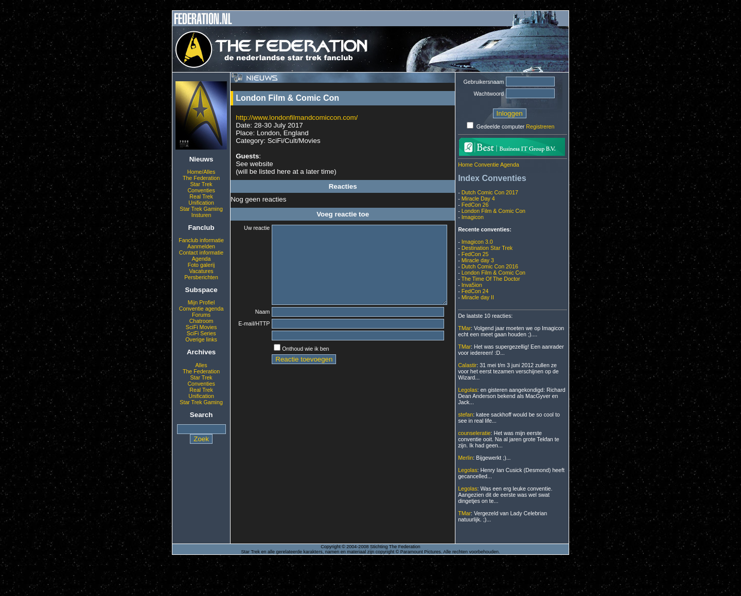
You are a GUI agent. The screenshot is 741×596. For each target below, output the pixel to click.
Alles (201, 365)
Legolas (467, 390)
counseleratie (474, 433)
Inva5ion (472, 285)
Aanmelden (201, 246)
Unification (201, 203)
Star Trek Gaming (201, 209)
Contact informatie (201, 252)
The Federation (201, 178)
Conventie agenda (201, 308)
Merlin (465, 458)
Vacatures (201, 271)
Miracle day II (478, 297)
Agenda (201, 259)
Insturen (201, 215)
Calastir (467, 365)
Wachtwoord (488, 94)
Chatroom (201, 321)
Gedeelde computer (501, 126)
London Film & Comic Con (493, 211)
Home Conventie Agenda (488, 164)
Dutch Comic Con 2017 (490, 192)
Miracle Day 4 (478, 198)
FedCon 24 (475, 291)
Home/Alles (201, 172)
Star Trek (201, 184)
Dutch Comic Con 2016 (490, 266)
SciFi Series (201, 333)
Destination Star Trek (487, 248)
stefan (465, 414)
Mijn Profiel (201, 302)
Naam (256, 327)
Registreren (540, 126)
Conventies (201, 190)
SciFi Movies (201, 327)
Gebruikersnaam (484, 82)
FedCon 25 (475, 254)
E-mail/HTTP (250, 340)
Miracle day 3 (478, 260)
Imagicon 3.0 (477, 242)
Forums (201, 315)
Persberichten (201, 277)
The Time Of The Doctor (490, 279)
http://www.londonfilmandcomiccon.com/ (297, 117)
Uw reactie (250, 228)
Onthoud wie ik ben (298, 367)
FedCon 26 (475, 205)
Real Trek (201, 196)
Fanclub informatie (201, 240)
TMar (464, 328)
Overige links (201, 339)
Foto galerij (201, 265)
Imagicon (473, 217)
